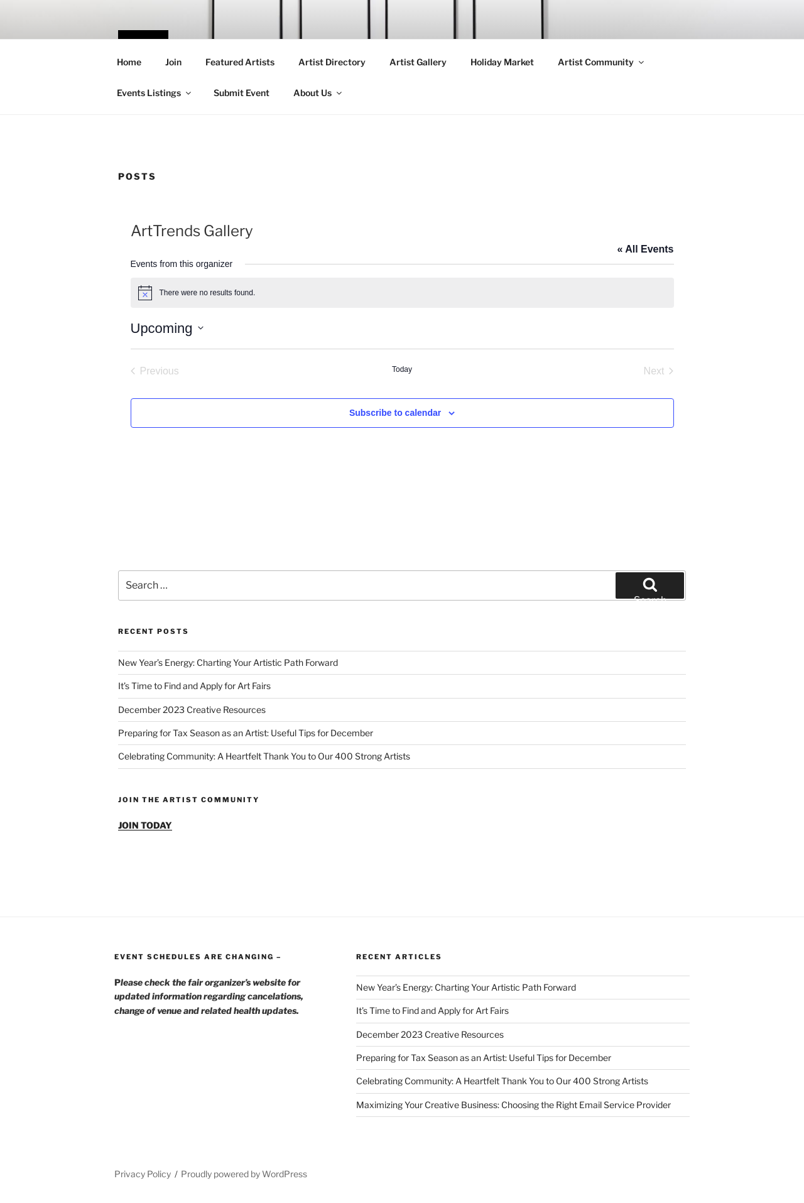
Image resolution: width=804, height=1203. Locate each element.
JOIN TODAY (145, 825)
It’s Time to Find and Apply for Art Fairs (194, 685)
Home (129, 62)
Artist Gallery (418, 62)
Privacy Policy (142, 1173)
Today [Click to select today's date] (402, 369)
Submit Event (241, 92)
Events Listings (155, 92)
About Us (318, 92)
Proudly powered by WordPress (244, 1173)
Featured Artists (239, 62)
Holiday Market (502, 62)
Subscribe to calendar (395, 413)
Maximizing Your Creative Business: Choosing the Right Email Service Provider (513, 1104)
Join (173, 62)
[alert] (402, 293)
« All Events (645, 249)
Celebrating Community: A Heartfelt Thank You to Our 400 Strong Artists (264, 756)
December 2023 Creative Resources (192, 709)
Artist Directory (332, 62)
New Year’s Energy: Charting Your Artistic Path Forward (228, 662)
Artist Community (602, 62)
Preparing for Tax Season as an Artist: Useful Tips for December (245, 732)
